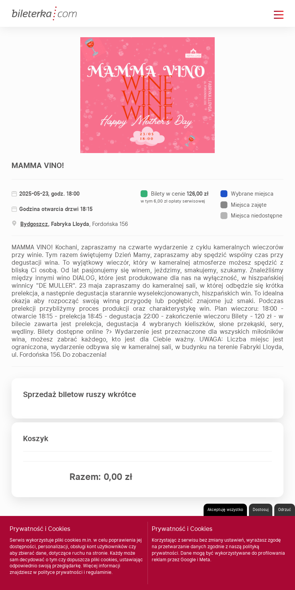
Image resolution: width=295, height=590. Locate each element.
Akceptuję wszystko (225, 509)
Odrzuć (284, 509)
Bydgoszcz (34, 224)
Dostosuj (260, 509)
